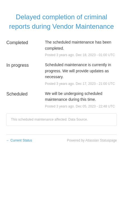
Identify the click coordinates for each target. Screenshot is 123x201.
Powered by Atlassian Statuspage (92, 140)
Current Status (19, 140)
